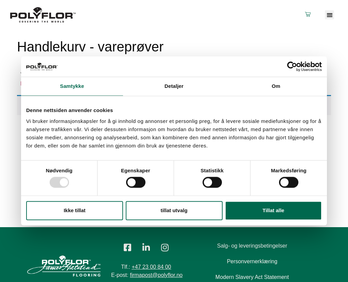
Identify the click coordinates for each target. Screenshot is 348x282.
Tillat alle (273, 210)
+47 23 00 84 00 (151, 267)
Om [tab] (276, 86)
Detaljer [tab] (174, 86)
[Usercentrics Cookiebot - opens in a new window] (292, 66)
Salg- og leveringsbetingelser (252, 246)
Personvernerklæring (252, 261)
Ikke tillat (74, 210)
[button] (329, 14)
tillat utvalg (173, 210)
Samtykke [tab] (72, 86)
